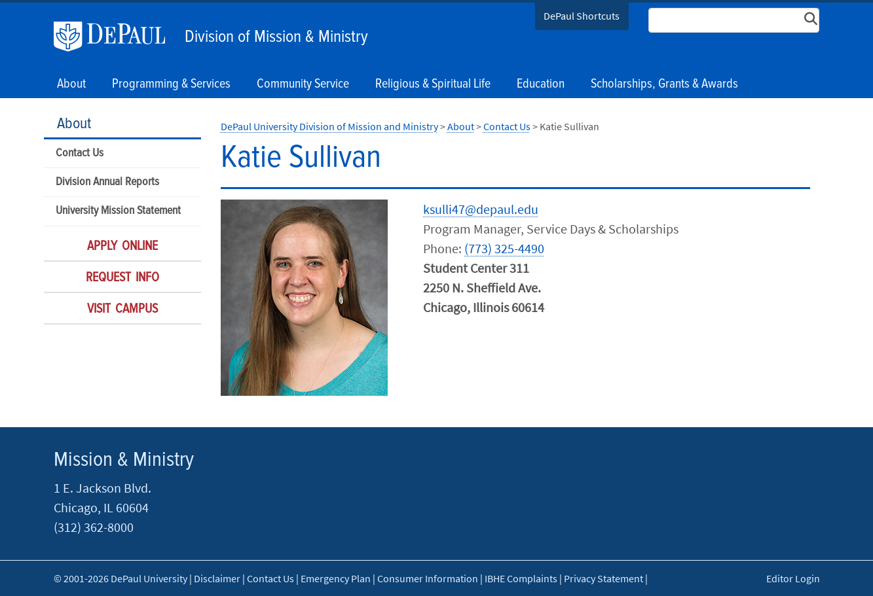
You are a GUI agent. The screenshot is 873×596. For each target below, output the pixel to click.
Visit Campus (122, 309)
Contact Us (79, 153)
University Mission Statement (118, 211)
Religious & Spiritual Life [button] (433, 84)
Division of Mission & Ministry (276, 37)
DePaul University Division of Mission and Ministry (329, 126)
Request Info (122, 278)
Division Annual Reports (107, 182)
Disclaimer (217, 578)
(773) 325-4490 (504, 248)
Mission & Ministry (124, 460)
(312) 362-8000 (94, 527)
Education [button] (541, 84)
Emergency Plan (336, 578)
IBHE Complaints (521, 578)
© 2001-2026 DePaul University (120, 578)
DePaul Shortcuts (582, 15)
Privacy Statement (603, 578)
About (74, 124)
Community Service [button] (303, 84)
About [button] (71, 84)
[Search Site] (734, 20)
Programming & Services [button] (171, 84)
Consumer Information (427, 578)
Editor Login (793, 578)
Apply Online (122, 246)
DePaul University (116, 37)
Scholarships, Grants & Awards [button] (664, 84)
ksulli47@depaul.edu (480, 209)
